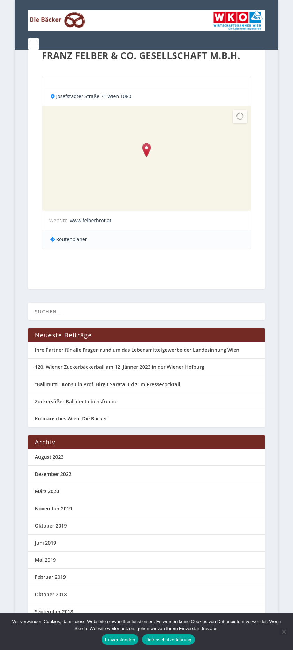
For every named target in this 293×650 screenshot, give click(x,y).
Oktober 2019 (51, 525)
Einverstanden (120, 639)
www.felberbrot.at (91, 220)
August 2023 (49, 457)
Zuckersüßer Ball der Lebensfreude (76, 401)
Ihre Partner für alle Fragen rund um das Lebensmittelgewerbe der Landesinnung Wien (137, 349)
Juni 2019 (46, 542)
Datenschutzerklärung (168, 639)
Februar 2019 (50, 577)
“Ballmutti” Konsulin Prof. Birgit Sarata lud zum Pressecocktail (107, 384)
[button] (146, 150)
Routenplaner (71, 239)
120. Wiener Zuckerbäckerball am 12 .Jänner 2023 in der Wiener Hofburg (119, 367)
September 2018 (54, 611)
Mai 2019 (45, 559)
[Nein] (283, 631)
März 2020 (47, 491)
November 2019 (53, 508)
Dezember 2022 (53, 474)
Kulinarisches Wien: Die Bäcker (71, 418)
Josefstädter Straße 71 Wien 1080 (93, 96)
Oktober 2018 (51, 594)
